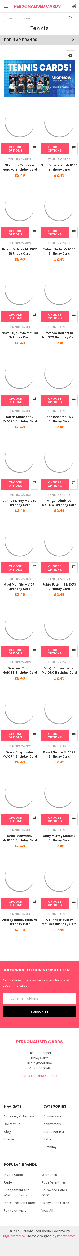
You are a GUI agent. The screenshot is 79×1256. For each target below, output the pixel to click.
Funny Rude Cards (55, 1203)
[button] (70, 55)
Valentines (49, 1175)
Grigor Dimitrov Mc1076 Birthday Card (59, 502)
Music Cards (13, 1175)
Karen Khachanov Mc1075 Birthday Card (20, 419)
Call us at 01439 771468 (39, 1076)
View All (47, 1210)
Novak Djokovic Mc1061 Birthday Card (19, 335)
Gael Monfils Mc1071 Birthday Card (20, 586)
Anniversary (52, 1116)
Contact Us (12, 1124)
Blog (7, 1132)
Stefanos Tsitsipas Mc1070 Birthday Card (19, 167)
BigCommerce (14, 1236)
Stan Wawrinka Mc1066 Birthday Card (59, 167)
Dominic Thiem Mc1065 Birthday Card (19, 670)
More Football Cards (19, 1203)
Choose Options (15, 148)
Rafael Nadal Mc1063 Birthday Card (59, 251)
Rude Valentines (53, 1182)
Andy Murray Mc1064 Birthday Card (59, 838)
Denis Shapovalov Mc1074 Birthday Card (20, 754)
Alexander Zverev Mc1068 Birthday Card (59, 922)
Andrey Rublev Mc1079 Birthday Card (19, 922)
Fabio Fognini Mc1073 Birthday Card (59, 586)
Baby (47, 1139)
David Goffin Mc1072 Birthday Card (59, 754)
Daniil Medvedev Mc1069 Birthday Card (19, 838)
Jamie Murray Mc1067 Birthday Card (20, 502)
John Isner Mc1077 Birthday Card (59, 419)
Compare (34, 148)
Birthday (49, 1147)
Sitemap (10, 1139)
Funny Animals (15, 1210)
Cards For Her (53, 1132)
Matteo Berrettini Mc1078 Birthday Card (59, 335)
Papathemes (66, 1236)
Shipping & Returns (19, 1116)
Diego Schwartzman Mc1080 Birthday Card (59, 670)
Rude (8, 1182)
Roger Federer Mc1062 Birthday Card (19, 251)
